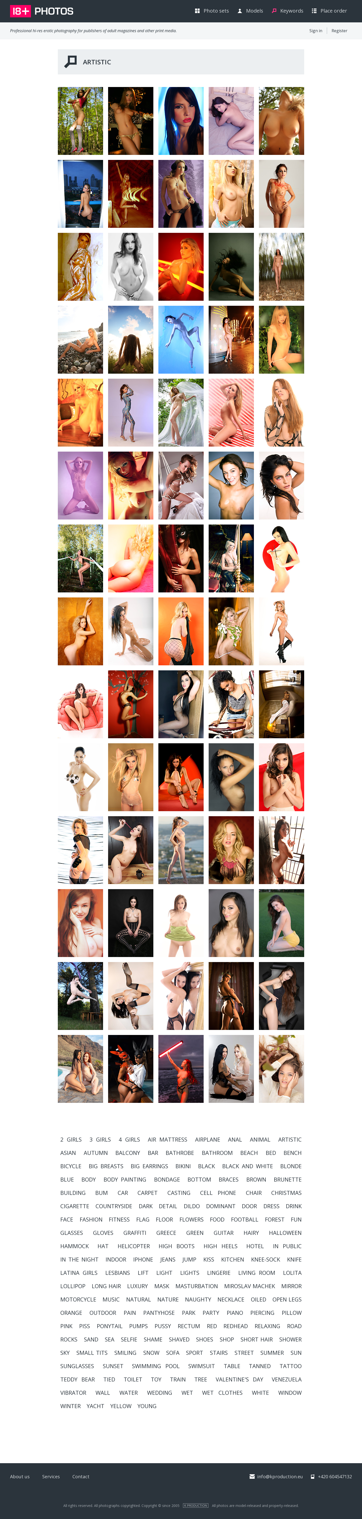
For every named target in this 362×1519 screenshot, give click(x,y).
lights (189, 1272)
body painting (125, 1179)
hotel (255, 1246)
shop (227, 1339)
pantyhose (159, 1312)
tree (200, 1379)
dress (271, 1206)
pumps (138, 1326)
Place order (334, 10)
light (164, 1272)
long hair (106, 1286)
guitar (224, 1232)
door (249, 1206)
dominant (221, 1206)
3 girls (100, 1139)
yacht (95, 1406)
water (128, 1392)
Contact (80, 1476)
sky (65, 1352)
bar (153, 1152)
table (232, 1366)
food (217, 1219)
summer (272, 1352)
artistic (290, 1139)
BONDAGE (167, 1179)
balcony (127, 1152)
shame (153, 1339)
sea (109, 1339)
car (123, 1192)
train (178, 1379)
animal (260, 1139)
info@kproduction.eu (280, 1476)
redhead (235, 1326)
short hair (257, 1339)
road (294, 1326)
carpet (148, 1192)
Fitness (119, 1219)
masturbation (196, 1286)
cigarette (74, 1206)
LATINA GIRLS (79, 1272)
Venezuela (287, 1379)
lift (143, 1272)
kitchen (232, 1259)
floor (164, 1219)
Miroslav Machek (249, 1286)
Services (51, 1476)
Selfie (129, 1339)
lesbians (117, 1272)
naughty (198, 1299)
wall (103, 1392)
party (211, 1312)
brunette (288, 1179)
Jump (189, 1259)
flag (143, 1219)
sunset (113, 1366)
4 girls (129, 1139)
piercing (262, 1312)
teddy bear (77, 1379)
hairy (251, 1232)
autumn (96, 1152)
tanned (260, 1366)
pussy (163, 1326)
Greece (166, 1232)
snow (151, 1352)
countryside (114, 1206)
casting (179, 1192)
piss (84, 1326)
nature (168, 1299)
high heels (221, 1246)
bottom (199, 1179)
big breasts (106, 1166)
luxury (137, 1286)
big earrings (149, 1166)
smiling (125, 1352)
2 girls (71, 1139)
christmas (286, 1192)
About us (20, 1476)
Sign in (315, 30)
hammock (74, 1246)
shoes (204, 1339)
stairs (219, 1352)
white (260, 1392)
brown (256, 1179)
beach (249, 1152)
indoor (116, 1259)
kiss (208, 1259)
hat (103, 1246)
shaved (179, 1339)
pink (66, 1326)
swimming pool (156, 1366)
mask (161, 1286)
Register (339, 30)
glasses (71, 1232)
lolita (292, 1272)
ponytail (110, 1326)
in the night (79, 1259)
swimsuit (201, 1366)
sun (296, 1352)
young (147, 1406)
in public (287, 1246)
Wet (187, 1392)
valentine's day (239, 1379)
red (212, 1326)
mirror (291, 1286)
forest (275, 1219)
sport (194, 1352)
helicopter (134, 1246)
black (206, 1166)
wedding (159, 1392)
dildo (192, 1206)
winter (70, 1406)
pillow (292, 1312)
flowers (191, 1219)
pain (130, 1312)
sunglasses (77, 1366)
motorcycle (78, 1299)
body (88, 1179)
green (195, 1232)
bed (271, 1152)
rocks (68, 1339)
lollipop (72, 1286)
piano (235, 1312)
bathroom (217, 1152)
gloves (103, 1232)
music (111, 1299)
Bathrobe (180, 1152)
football (244, 1219)
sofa (172, 1352)
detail (168, 1206)
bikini (183, 1166)
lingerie (219, 1272)
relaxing (267, 1326)
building (73, 1192)
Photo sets (216, 10)
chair (254, 1192)
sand (91, 1339)
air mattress (167, 1139)
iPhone (143, 1259)
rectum (189, 1326)
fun (296, 1219)
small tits (92, 1352)
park (188, 1312)
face (66, 1219)
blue (67, 1179)
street (244, 1352)
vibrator (73, 1392)
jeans (167, 1259)
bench (293, 1152)
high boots (177, 1246)
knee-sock (265, 1259)
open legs (287, 1299)
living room (256, 1272)
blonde (291, 1166)
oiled (258, 1299)
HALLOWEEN (285, 1232)
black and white (247, 1166)
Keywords (291, 10)
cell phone (218, 1192)
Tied (109, 1379)
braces (229, 1179)
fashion (91, 1219)
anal (235, 1139)
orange (71, 1312)
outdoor (102, 1312)
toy (156, 1379)
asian (68, 1152)
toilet (133, 1379)
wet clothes (222, 1392)
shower (290, 1339)
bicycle (70, 1166)
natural (138, 1299)
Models (254, 10)
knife (294, 1259)
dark (146, 1206)
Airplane (207, 1139)
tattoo (291, 1366)
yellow (120, 1406)
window (290, 1392)
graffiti (134, 1232)
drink (294, 1206)
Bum (101, 1192)
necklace (230, 1299)
